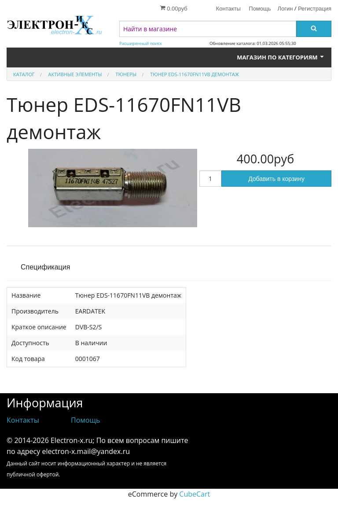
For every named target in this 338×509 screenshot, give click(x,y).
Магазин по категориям (281, 57)
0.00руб (173, 8)
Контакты (228, 8)
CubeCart (194, 494)
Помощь (260, 8)
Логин (285, 8)
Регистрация (314, 8)
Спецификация (45, 267)
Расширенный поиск (140, 43)
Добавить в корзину (276, 178)
